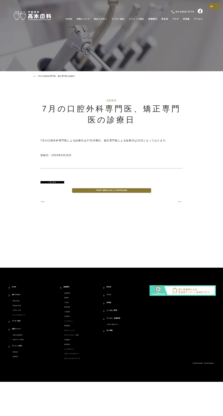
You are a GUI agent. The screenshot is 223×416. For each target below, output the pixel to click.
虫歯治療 (62, 301)
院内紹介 (18, 370)
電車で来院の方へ (118, 333)
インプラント (65, 339)
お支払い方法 (21, 322)
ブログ (175, 19)
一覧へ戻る (52, 183)
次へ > (178, 208)
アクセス (198, 19)
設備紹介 (18, 376)
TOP (35, 76)
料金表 (164, 19)
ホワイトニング (66, 352)
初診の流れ (19, 309)
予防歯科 (62, 365)
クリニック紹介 (136, 19)
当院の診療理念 (22, 350)
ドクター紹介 (118, 19)
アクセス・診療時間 (119, 326)
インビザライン (66, 377)
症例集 (186, 19)
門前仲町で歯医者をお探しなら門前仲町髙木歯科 (111, 194)
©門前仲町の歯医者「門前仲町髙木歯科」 (194, 397)
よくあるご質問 (116, 319)
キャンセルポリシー (25, 328)
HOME (69, 19)
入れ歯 (61, 314)
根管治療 (62, 320)
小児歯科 (62, 327)
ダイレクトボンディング (72, 390)
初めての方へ (100, 19)
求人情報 (112, 340)
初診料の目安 (21, 316)
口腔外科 (62, 333)
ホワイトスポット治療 (70, 358)
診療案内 (152, 19)
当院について (83, 19)
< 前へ (44, 208)
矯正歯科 (62, 371)
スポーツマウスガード (70, 384)
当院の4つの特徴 (23, 356)
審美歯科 (62, 346)
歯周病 (61, 308)
